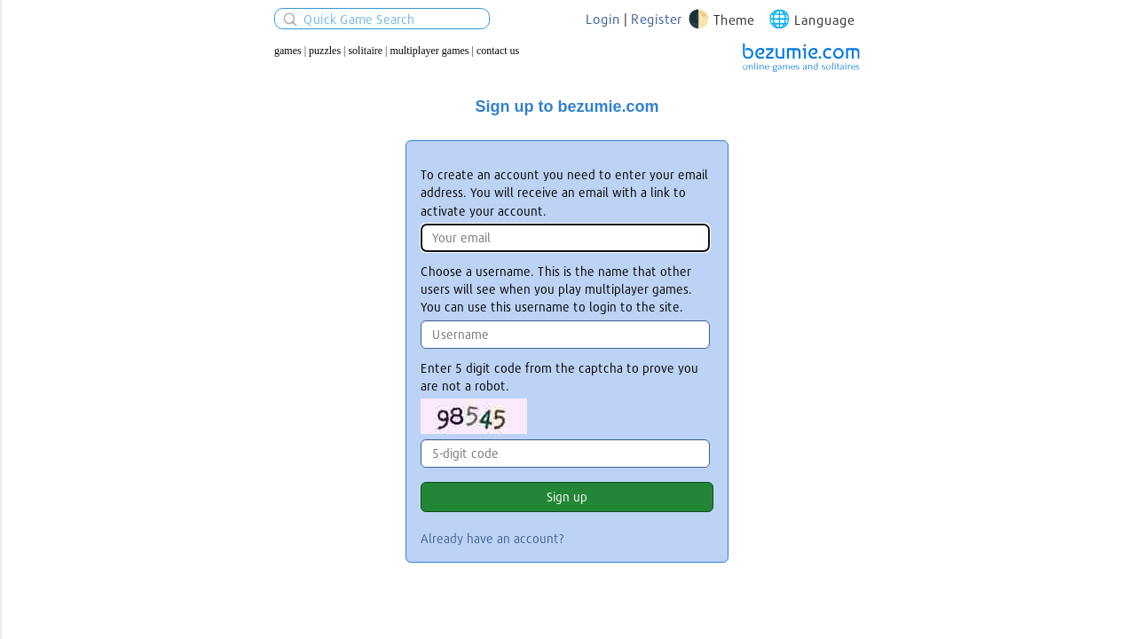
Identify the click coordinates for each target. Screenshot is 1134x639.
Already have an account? (492, 538)
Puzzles (325, 50)
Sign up (567, 496)
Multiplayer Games (429, 50)
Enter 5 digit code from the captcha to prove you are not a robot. (559, 376)
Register (656, 19)
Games (288, 50)
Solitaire (365, 50)
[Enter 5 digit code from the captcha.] (565, 453)
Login (603, 19)
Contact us (497, 50)
